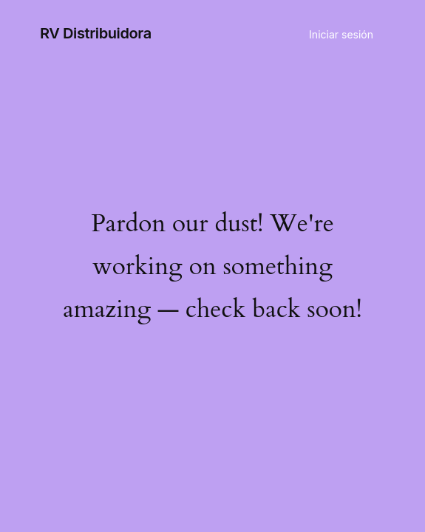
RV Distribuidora (96, 33)
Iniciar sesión (341, 34)
